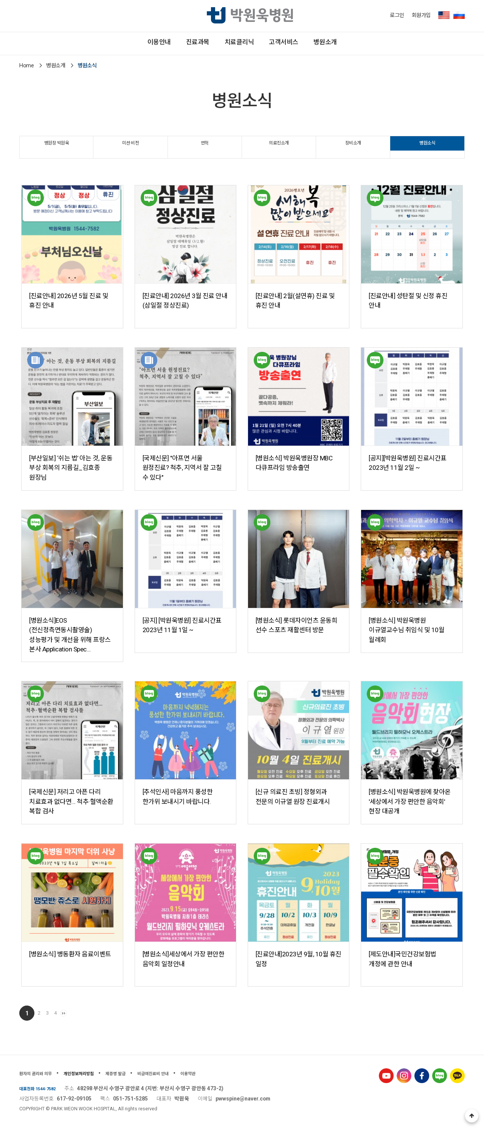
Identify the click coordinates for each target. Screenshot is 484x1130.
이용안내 (110, 43)
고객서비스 (308, 43)
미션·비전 (130, 146)
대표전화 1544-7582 (43, 1088)
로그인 (397, 15)
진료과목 (173, 43)
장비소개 (353, 146)
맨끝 (92, 1013)
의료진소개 (279, 146)
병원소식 (427, 146)
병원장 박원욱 (56, 146)
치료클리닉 (239, 43)
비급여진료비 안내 (192, 1073)
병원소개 (373, 43)
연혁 (204, 146)
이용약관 (236, 1073)
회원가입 (421, 15)
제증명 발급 (144, 1073)
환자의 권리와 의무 (42, 1073)
